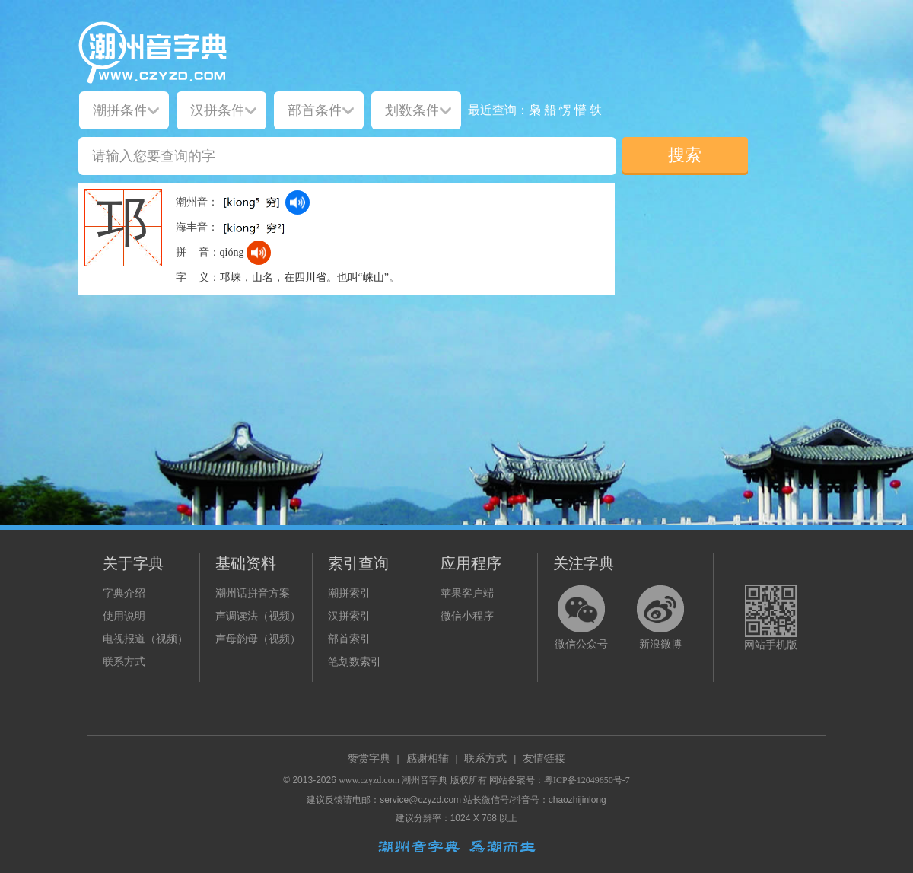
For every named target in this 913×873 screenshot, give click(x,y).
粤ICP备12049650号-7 (587, 780)
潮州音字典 (424, 780)
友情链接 (544, 758)
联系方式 (124, 661)
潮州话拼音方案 (252, 593)
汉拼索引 (349, 616)
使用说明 (124, 616)
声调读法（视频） (258, 616)
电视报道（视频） (145, 639)
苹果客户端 (467, 593)
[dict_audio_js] (297, 202)
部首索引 (349, 639)
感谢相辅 (427, 758)
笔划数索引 (354, 661)
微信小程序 (467, 616)
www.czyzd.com (369, 780)
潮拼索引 (349, 593)
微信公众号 (581, 644)
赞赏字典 (369, 758)
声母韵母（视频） (258, 639)
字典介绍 (124, 593)
